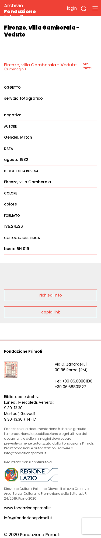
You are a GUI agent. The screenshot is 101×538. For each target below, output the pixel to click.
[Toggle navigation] (95, 8)
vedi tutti (87, 66)
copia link (50, 312)
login (72, 8)
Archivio (29, 11)
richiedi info (50, 295)
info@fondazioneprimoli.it (28, 518)
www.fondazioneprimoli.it (27, 508)
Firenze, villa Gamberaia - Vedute (40, 65)
